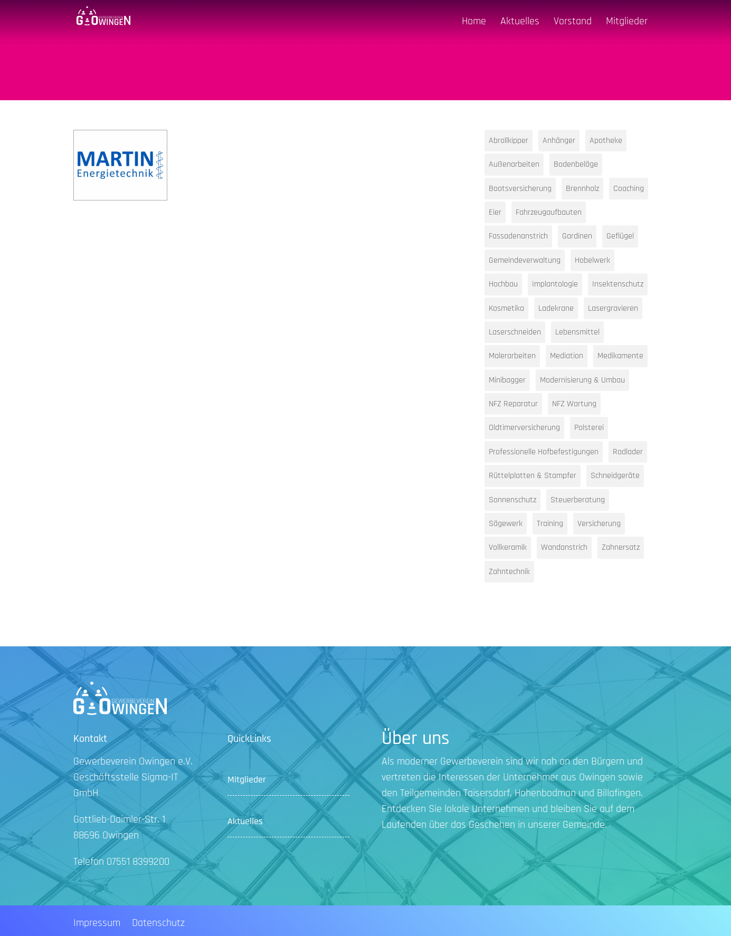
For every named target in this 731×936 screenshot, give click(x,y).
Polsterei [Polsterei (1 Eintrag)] (589, 427)
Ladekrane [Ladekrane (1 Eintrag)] (556, 308)
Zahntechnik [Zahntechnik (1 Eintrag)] (509, 571)
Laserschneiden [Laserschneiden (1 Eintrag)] (515, 332)
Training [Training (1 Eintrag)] (550, 523)
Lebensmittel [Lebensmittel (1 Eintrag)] (577, 332)
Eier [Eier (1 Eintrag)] (495, 212)
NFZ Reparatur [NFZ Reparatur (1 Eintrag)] (513, 403)
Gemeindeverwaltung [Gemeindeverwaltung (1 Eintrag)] (525, 260)
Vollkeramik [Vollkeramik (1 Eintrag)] (508, 547)
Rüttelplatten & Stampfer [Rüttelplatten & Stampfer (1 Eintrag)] (532, 475)
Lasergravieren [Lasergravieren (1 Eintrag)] (613, 308)
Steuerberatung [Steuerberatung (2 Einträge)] (577, 499)
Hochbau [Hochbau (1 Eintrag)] (503, 284)
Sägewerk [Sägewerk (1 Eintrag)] (506, 523)
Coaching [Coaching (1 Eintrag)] (628, 188)
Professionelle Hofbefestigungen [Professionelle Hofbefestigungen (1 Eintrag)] (544, 451)
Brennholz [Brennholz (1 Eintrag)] (582, 188)
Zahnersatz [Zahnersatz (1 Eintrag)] (621, 547)
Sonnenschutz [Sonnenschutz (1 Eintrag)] (512, 499)
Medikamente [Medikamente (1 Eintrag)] (620, 355)
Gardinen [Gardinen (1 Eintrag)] (577, 236)
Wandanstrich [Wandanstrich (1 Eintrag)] (564, 547)
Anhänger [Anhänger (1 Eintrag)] (559, 140)
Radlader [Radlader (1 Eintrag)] (628, 451)
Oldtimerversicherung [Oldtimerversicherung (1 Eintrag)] (524, 427)
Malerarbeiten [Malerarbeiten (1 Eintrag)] (512, 355)
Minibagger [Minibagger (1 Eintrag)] (507, 380)
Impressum (96, 924)
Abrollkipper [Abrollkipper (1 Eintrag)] (508, 140)
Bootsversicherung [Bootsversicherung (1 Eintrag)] (520, 188)
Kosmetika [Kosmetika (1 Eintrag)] (506, 308)
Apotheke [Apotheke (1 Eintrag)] (606, 140)
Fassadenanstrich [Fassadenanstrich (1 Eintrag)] (518, 236)
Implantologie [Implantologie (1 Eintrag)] (555, 284)
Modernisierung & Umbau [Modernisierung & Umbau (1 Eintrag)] (582, 380)
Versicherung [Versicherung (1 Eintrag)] (599, 523)
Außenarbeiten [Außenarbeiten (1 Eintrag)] (514, 164)
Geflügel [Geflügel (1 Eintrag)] (620, 236)
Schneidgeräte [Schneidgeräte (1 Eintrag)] (615, 475)
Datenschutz (158, 924)
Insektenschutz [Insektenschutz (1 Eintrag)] (617, 284)
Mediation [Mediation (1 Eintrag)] (566, 355)
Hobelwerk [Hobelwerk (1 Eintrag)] (592, 260)
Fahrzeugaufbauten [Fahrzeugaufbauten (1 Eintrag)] (549, 212)
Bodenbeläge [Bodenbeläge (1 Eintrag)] (576, 164)
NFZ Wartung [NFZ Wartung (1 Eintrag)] (574, 403)
